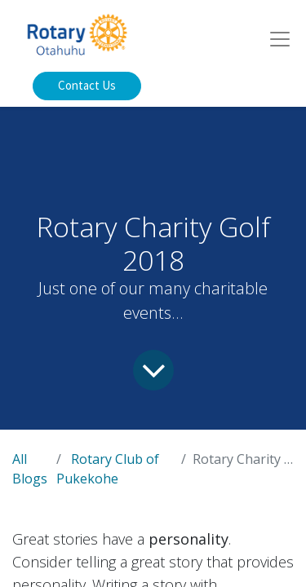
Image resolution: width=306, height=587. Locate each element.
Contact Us (87, 85)
